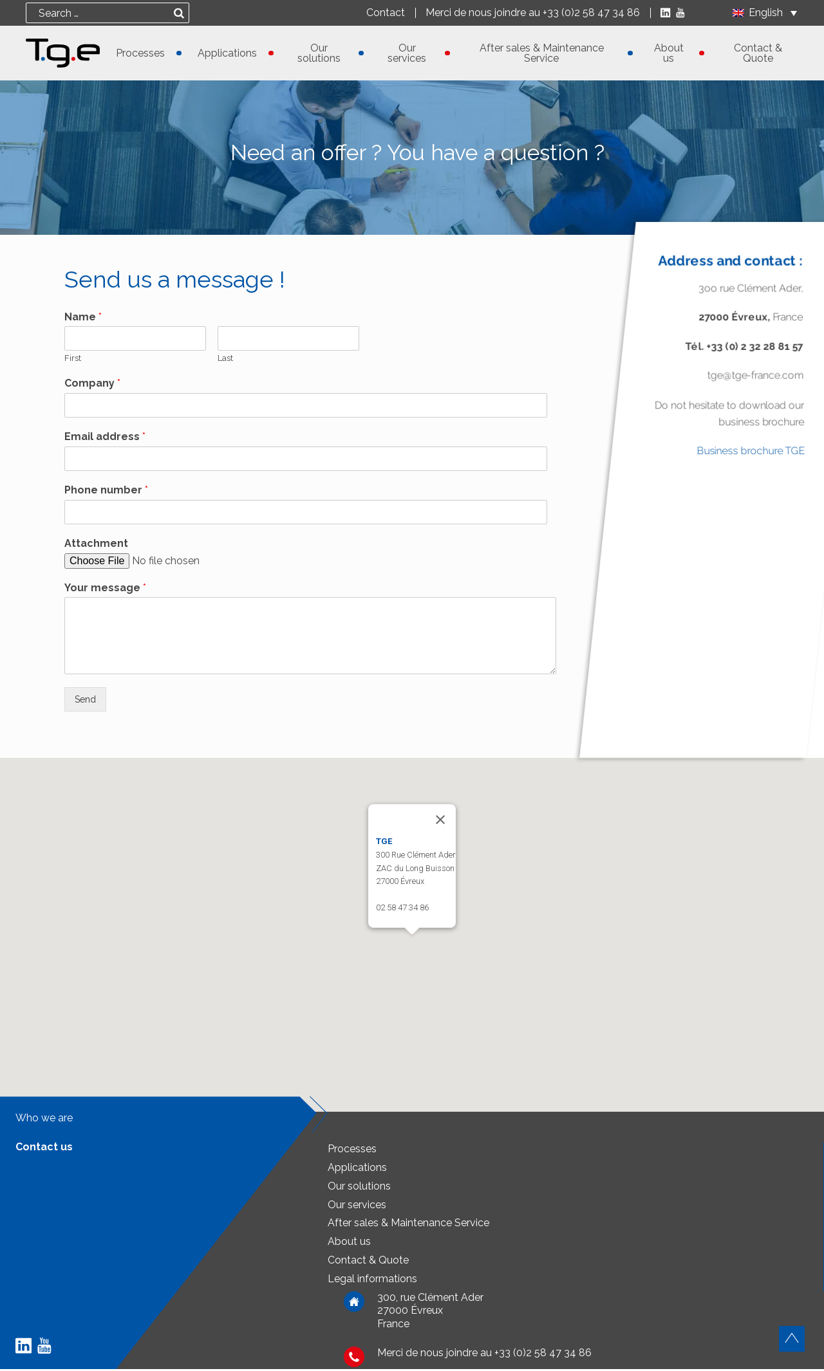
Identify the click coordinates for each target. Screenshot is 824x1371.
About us (669, 53)
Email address (104, 436)
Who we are (44, 1120)
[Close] (440, 821)
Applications (227, 53)
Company (92, 383)
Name (83, 317)
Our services (407, 53)
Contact (383, 13)
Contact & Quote (758, 53)
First (72, 358)
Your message (105, 588)
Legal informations (372, 1280)
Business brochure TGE (751, 451)
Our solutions (319, 53)
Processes (140, 53)
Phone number (106, 490)
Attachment (96, 543)
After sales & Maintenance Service (542, 53)
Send (87, 700)
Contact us (44, 1149)
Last (225, 358)
